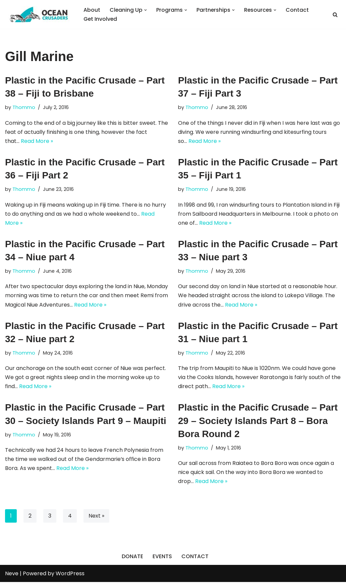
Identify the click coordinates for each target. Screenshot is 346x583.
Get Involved (100, 19)
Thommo (23, 107)
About (91, 10)
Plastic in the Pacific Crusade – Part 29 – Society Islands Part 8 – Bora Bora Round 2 (258, 421)
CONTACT (195, 557)
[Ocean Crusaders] (38, 14)
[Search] (335, 14)
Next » (96, 517)
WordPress (70, 574)
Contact (298, 10)
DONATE (132, 557)
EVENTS (162, 557)
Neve (11, 574)
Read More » (37, 141)
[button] (146, 10)
